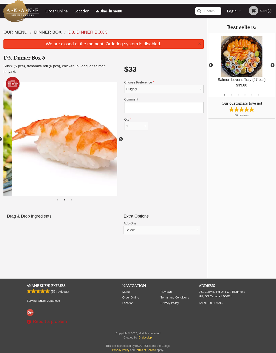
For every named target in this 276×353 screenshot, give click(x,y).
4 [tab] (245, 95)
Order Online (56, 11)
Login (232, 11)
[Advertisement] (103, 259)
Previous (210, 65)
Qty (136, 124)
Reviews (166, 291)
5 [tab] (252, 95)
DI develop (145, 337)
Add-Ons (162, 227)
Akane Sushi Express (46, 286)
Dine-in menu (109, 11)
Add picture (13, 84)
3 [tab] (238, 95)
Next (272, 65)
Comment (164, 105)
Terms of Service (145, 350)
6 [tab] (258, 95)
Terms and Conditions (175, 297)
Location (81, 11)
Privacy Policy (170, 303)
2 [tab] (231, 95)
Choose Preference (164, 86)
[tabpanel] (242, 65)
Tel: (210, 303)
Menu (126, 291)
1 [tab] (224, 95)
